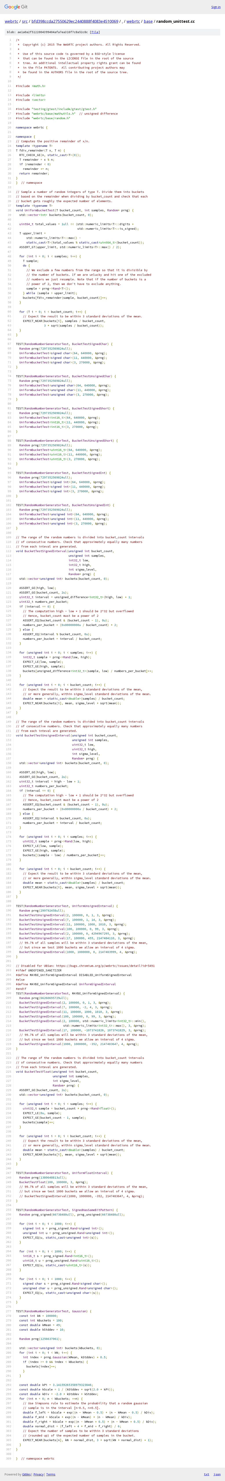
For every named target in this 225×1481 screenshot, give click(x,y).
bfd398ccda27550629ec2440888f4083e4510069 (74, 21)
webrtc (11, 21)
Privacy (38, 1474)
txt (206, 1474)
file (94, 32)
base (148, 21)
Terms (50, 1474)
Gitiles (26, 1474)
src (25, 21)
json (217, 1474)
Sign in (216, 7)
